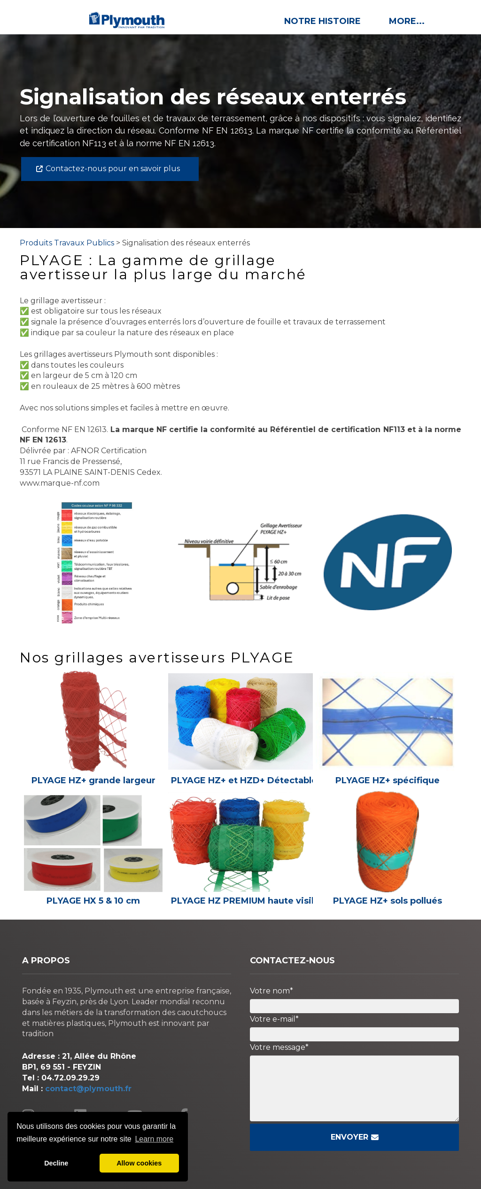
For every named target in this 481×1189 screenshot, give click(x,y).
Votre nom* (271, 990)
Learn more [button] (154, 1139)
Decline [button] (56, 1163)
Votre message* (279, 1047)
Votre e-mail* (274, 1019)
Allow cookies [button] (139, 1163)
